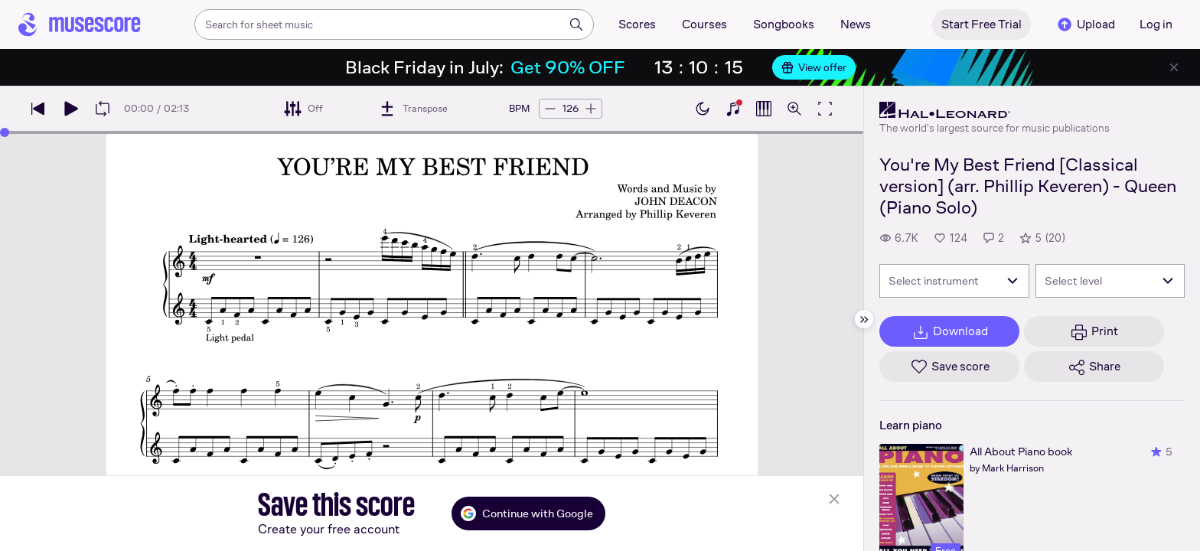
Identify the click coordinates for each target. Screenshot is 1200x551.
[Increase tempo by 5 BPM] (591, 108)
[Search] (576, 24)
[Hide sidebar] (864, 319)
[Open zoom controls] (794, 108)
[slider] (4, 132)
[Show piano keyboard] (733, 108)
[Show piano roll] (763, 108)
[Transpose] (413, 108)
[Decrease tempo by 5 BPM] (550, 108)
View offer (813, 67)
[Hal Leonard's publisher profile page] (994, 110)
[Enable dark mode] (702, 108)
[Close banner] (1174, 67)
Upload (1085, 24)
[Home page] (79, 24)
